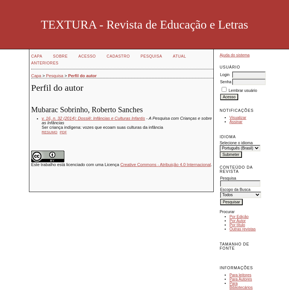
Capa (37, 56)
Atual (179, 56)
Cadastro (118, 56)
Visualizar (238, 118)
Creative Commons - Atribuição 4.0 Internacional (165, 164)
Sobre (60, 56)
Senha (225, 82)
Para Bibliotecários (241, 285)
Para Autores (241, 279)
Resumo (50, 132)
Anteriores (45, 63)
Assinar (236, 122)
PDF (63, 132)
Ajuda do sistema (235, 55)
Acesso (87, 56)
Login (225, 75)
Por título (237, 225)
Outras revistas (243, 229)
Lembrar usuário (243, 90)
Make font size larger (250, 256)
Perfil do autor (82, 75)
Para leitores (240, 275)
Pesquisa (151, 56)
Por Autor (238, 221)
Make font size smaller (226, 256)
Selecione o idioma (236, 143)
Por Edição (239, 217)
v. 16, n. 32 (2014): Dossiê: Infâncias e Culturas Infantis (93, 118)
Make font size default (238, 256)
